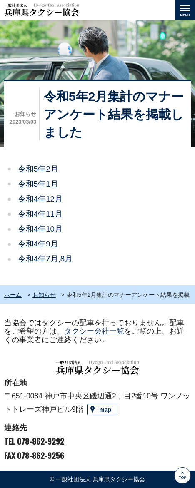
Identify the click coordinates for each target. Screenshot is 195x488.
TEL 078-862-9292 (34, 441)
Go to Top (183, 487)
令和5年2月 (38, 168)
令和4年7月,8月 (45, 258)
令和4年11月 (40, 213)
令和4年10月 (40, 228)
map (105, 409)
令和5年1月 (38, 183)
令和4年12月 (40, 198)
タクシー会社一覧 (94, 331)
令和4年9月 (38, 243)
